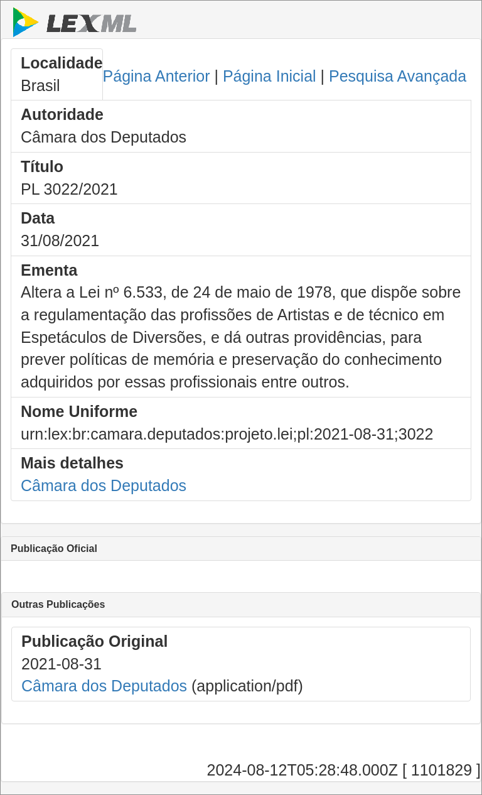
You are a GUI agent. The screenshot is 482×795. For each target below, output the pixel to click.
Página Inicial (269, 76)
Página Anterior (156, 76)
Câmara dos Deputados (103, 485)
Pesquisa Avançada (397, 76)
